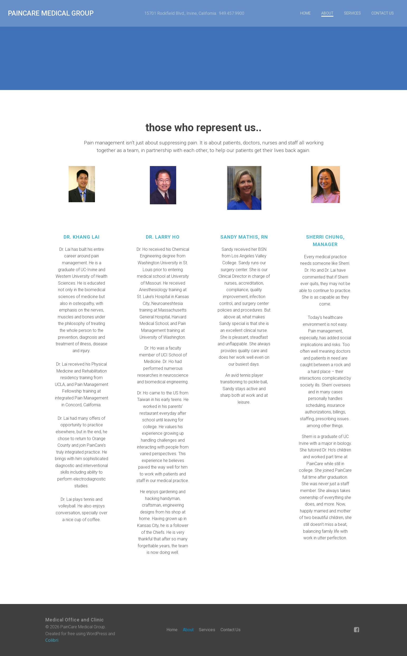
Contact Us (382, 13)
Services (352, 13)
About (327, 13)
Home (305, 13)
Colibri (51, 640)
